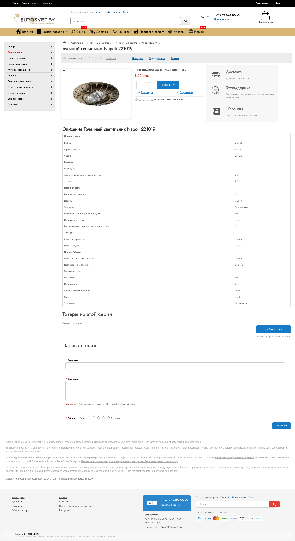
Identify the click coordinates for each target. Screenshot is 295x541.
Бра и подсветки (17, 58)
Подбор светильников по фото (75, 505)
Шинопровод (239, 497)
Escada (158, 70)
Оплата (63, 497)
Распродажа (18, 497)
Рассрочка (47, 3)
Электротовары (16, 99)
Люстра (99, 12)
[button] (279, 3)
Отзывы (175, 58)
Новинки (197, 31)
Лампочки (13, 104)
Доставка (99, 31)
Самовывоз (65, 501)
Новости (176, 31)
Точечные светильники (101, 43)
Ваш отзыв (73, 379)
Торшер (117, 12)
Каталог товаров (52, 31)
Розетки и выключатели (20, 87)
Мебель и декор (17, 93)
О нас (16, 3)
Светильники (15, 52)
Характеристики (157, 58)
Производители (149, 31)
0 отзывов (111, 58)
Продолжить (281, 425)
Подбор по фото (30, 3)
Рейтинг (72, 418)
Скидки (79, 31)
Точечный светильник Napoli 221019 (138, 43)
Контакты (121, 31)
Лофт (108, 12)
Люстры (12, 46)
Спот (125, 12)
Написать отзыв (175, 99)
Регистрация (262, 3)
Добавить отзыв (273, 329)
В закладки (147, 92)
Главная (24, 31)
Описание (137, 58)
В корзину (168, 85)
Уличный (225, 497)
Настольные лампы (18, 64)
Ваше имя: (73, 360)
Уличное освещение (19, 70)
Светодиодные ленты (19, 81)
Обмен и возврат (21, 510)
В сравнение (186, 92)
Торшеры (12, 75)
